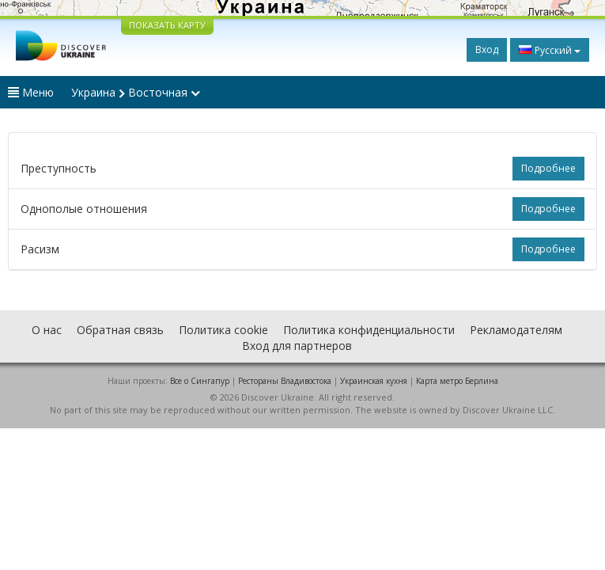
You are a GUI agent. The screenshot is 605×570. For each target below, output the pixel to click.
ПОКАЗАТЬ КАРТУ (167, 25)
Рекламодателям (516, 329)
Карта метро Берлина (457, 380)
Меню (31, 92)
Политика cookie (223, 329)
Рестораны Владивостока (284, 380)
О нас (47, 329)
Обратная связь (120, 329)
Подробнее (548, 168)
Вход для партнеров (297, 345)
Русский (549, 50)
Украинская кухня (373, 380)
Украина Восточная (135, 92)
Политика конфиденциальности (369, 329)
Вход (486, 49)
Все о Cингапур (199, 380)
